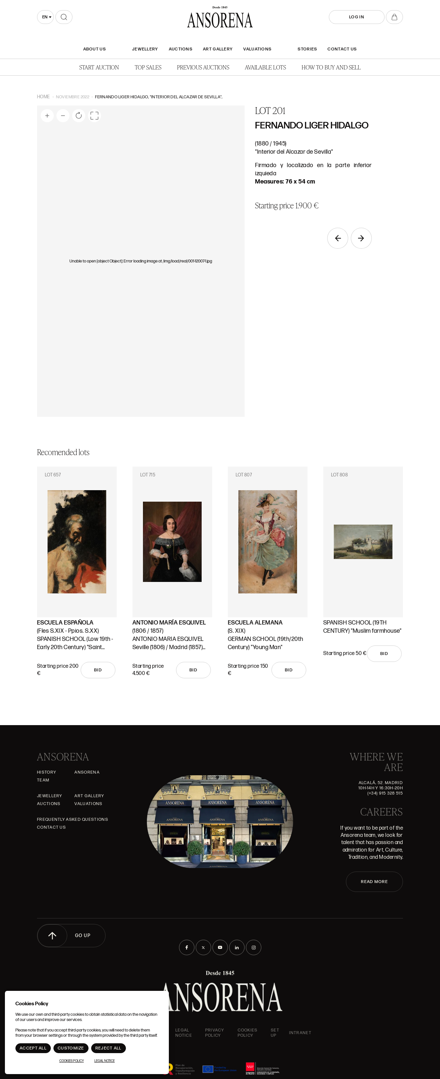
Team (43, 780)
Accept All (33, 1048)
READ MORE (374, 881)
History (46, 772)
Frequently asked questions (72, 819)
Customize (71, 1048)
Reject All (108, 1048)
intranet (300, 1032)
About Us (94, 49)
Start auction (99, 67)
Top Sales (148, 67)
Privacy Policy (214, 1033)
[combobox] (45, 17)
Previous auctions (203, 67)
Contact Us (342, 49)
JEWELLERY (145, 49)
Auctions (180, 49)
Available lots (265, 67)
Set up (275, 1033)
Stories (307, 49)
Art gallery (218, 49)
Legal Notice (183, 1033)
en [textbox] (45, 17)
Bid (98, 670)
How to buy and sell (331, 67)
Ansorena (86, 772)
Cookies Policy (248, 1033)
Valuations (257, 49)
